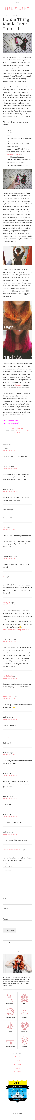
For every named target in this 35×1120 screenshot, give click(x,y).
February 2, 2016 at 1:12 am (9, 698)
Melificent (17, 8)
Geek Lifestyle (17, 432)
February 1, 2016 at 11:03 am (10, 468)
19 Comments (17, 428)
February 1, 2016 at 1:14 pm (9, 558)
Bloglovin (17, 1072)
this (31, 90)
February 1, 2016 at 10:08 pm (10, 678)
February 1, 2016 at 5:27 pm (9, 641)
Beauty (19, 430)
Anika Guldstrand (9, 696)
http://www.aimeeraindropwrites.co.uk (16, 630)
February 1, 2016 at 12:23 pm (10, 530)
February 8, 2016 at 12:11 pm (10, 816)
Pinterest (17, 1068)
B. (3, 448)
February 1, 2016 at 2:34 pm (9, 605)
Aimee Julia (6, 603)
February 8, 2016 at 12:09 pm (10, 719)
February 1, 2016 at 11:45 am (10, 491)
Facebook (17, 1056)
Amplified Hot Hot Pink (14, 154)
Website (5, 919)
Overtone (18, 385)
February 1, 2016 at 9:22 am (9, 450)
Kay (4, 577)
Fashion (26, 430)
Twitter (17, 1060)
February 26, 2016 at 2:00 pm (10, 852)
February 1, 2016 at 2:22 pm (9, 579)
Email (5, 909)
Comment (7, 871)
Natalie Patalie (8, 676)
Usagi (5, 528)
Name (5, 898)
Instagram (17, 1064)
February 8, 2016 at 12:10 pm (10, 775)
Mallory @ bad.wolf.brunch (12, 850)
